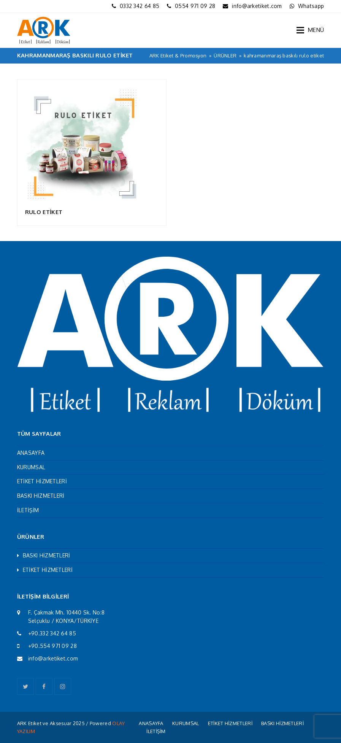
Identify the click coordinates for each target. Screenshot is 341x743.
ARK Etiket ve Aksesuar (44, 723)
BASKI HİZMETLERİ (41, 495)
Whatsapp (311, 6)
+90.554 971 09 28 (52, 646)
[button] (310, 30)
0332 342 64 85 (139, 6)
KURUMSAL (31, 467)
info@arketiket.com (257, 6)
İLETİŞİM (28, 510)
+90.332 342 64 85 (52, 633)
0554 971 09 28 (195, 6)
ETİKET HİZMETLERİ (42, 481)
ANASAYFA (30, 452)
